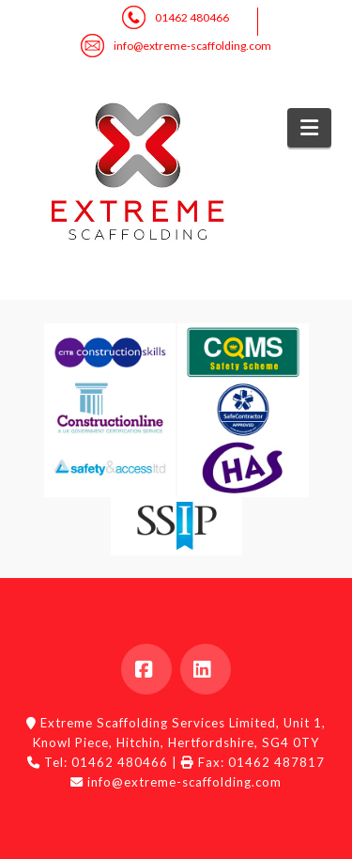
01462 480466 (192, 17)
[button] (309, 128)
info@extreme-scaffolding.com (192, 46)
